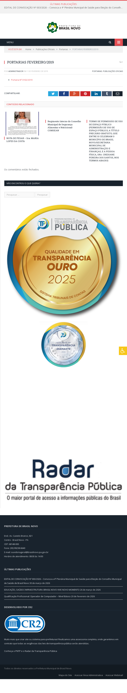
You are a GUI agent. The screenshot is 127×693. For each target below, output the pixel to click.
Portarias (97, 85)
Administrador (15, 85)
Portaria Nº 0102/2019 (21, 93)
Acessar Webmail (114, 688)
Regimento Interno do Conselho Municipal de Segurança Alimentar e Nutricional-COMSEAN (64, 140)
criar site (24, 653)
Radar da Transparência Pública (41, 664)
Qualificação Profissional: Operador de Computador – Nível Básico (37, 610)
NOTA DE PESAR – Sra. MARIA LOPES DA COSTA (22, 153)
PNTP (18, 664)
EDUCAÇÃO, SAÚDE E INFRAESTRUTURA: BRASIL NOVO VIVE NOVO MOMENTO (42, 603)
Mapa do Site (65, 688)
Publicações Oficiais (113, 85)
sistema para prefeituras (44, 653)
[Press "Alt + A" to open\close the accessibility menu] (123, 351)
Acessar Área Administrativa (89, 688)
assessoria (81, 653)
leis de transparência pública (56, 657)
